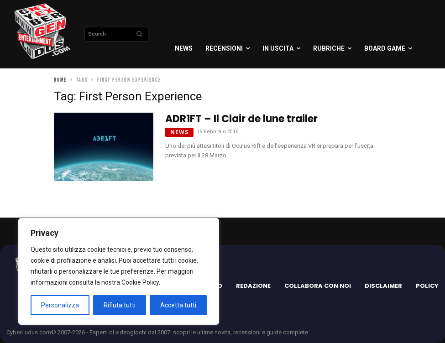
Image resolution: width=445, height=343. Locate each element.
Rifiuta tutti (120, 305)
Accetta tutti (178, 305)
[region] (118, 271)
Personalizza (60, 305)
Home (60, 80)
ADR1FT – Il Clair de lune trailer (241, 119)
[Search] (139, 34)
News (179, 132)
